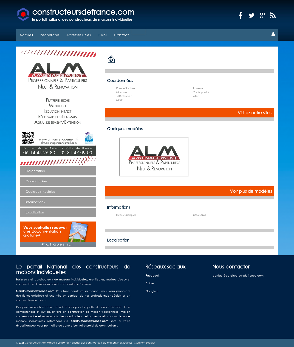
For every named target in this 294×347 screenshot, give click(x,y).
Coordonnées (36, 181)
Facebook (152, 275)
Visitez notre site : (255, 112)
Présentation (35, 171)
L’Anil (102, 34)
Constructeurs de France (40, 342)
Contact (121, 34)
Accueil (26, 34)
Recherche (49, 34)
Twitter (150, 283)
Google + (152, 291)
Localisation (34, 212)
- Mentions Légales (143, 342)
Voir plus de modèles (251, 191)
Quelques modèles (40, 191)
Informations (35, 202)
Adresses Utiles (78, 34)
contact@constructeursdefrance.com (238, 275)
